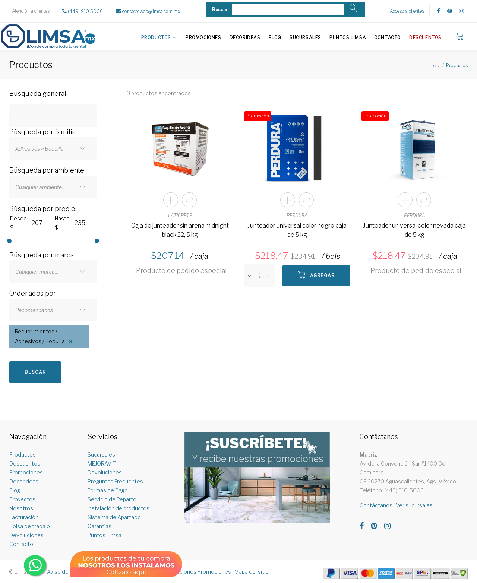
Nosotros (21, 508)
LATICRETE (180, 215)
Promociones (203, 37)
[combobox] (53, 148)
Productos (156, 37)
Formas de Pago (108, 490)
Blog (275, 37)
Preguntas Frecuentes (115, 481)
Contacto (387, 37)
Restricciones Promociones (196, 571)
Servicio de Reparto (112, 499)
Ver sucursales (414, 505)
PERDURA (297, 215)
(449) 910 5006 (82, 11)
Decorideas (245, 37)
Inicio (434, 65)
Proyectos (22, 499)
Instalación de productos (118, 508)
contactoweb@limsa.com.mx (148, 11)
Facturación (23, 517)
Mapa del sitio (251, 571)
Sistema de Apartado (114, 517)
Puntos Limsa (347, 37)
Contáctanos (376, 505)
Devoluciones (26, 535)
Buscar (35, 372)
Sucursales (305, 37)
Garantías (99, 526)
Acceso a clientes (407, 11)
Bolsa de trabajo (29, 526)
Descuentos (425, 37)
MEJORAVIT (102, 463)
